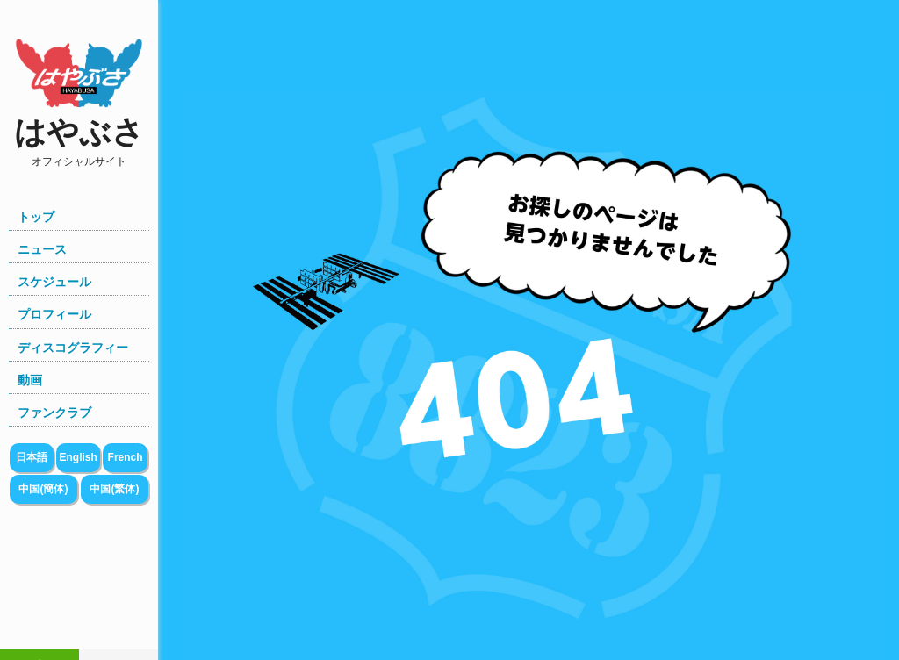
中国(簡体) (43, 489)
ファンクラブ (54, 412)
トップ (36, 217)
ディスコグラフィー (73, 348)
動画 (30, 380)
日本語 (31, 457)
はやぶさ (79, 141)
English (78, 457)
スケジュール (54, 282)
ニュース (42, 249)
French (125, 457)
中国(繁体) (114, 489)
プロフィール (54, 314)
